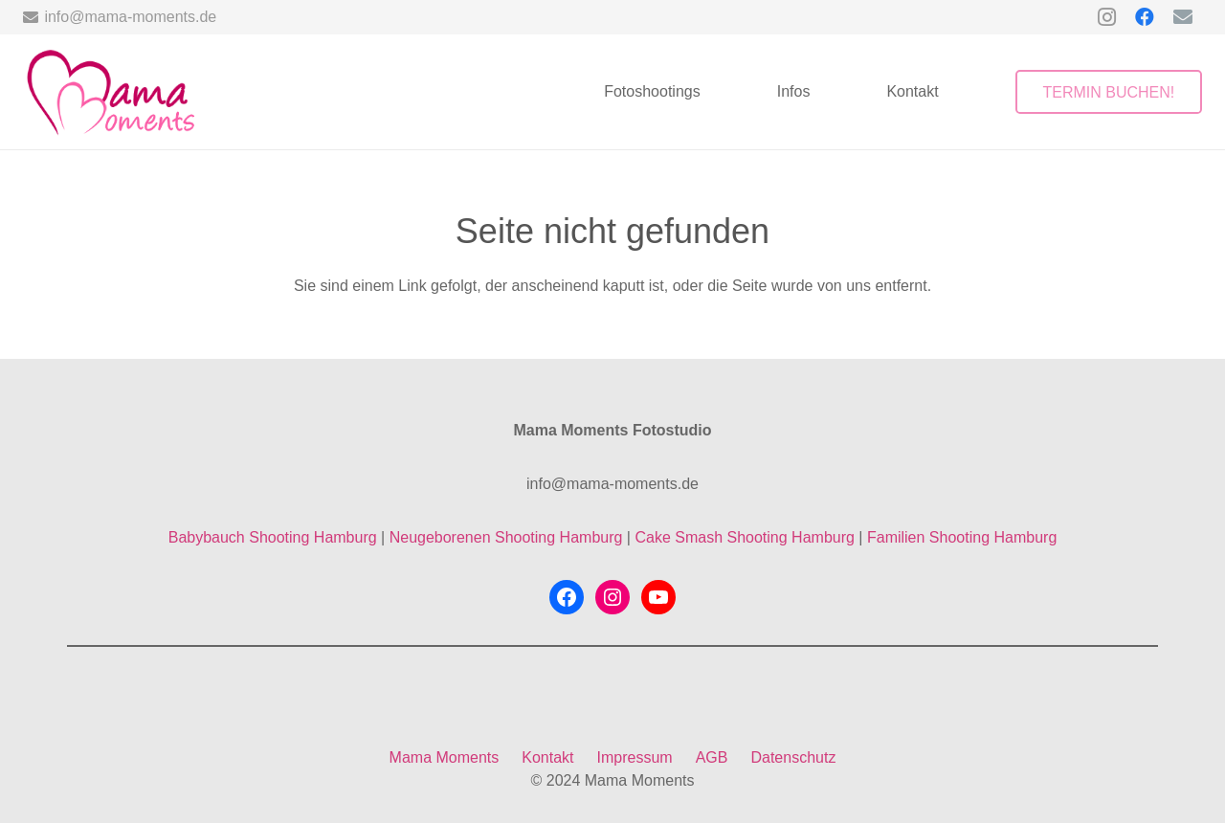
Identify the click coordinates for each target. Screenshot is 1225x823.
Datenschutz (792, 757)
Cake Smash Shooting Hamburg (744, 537)
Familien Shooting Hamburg (962, 537)
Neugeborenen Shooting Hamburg (506, 537)
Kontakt (547, 757)
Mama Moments (445, 757)
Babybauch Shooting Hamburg (272, 537)
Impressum (635, 757)
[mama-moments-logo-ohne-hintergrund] (109, 92)
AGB (712, 757)
